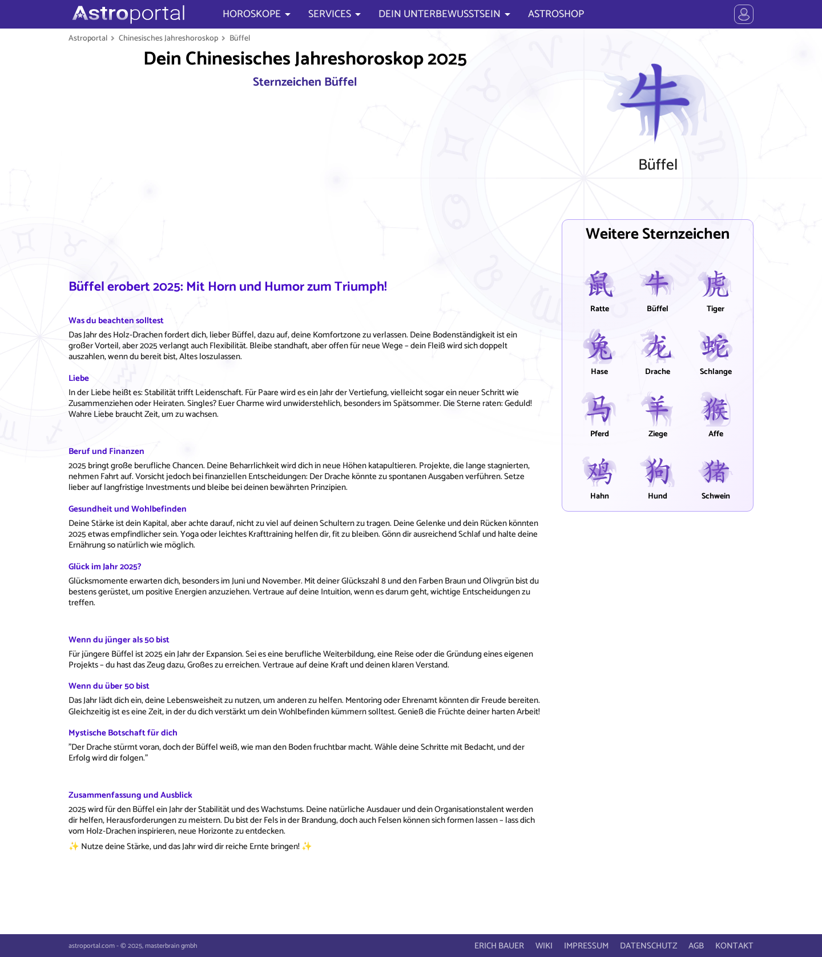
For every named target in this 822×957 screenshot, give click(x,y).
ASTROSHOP (556, 14)
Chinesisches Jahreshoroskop (168, 38)
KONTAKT (734, 945)
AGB (696, 945)
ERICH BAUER (499, 945)
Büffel (239, 38)
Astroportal (87, 38)
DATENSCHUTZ (648, 945)
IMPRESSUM (586, 945)
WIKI (544, 945)
